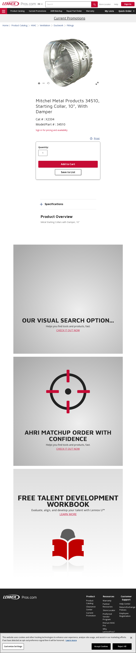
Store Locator (105, 4)
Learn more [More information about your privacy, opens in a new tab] (71, 640)
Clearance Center (91, 608)
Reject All (122, 646)
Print (95, 138)
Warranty (90, 11)
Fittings (70, 25)
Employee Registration (125, 614)
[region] (68, 643)
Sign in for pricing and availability (51, 130)
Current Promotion (91, 614)
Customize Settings (13, 646)
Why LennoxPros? (109, 630)
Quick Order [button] (125, 11)
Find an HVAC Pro (109, 624)
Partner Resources (108, 605)
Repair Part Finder (74, 11)
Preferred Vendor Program (107, 617)
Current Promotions (37, 11)
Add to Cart (68, 164)
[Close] (131, 637)
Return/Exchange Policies (126, 608)
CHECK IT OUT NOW (68, 330)
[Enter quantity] (42, 153)
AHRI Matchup (56, 11)
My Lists (109, 11)
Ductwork (58, 25)
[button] (94, 4)
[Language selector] (39, 4)
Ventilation (45, 25)
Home (5, 25)
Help (116, 4)
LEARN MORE (68, 514)
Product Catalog (17, 11)
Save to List (68, 172)
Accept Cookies (101, 646)
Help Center (124, 603)
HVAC (33, 25)
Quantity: (43, 147)
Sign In (127, 4)
